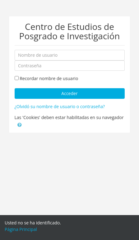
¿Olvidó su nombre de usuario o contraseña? (60, 106)
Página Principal (21, 229)
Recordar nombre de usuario (49, 78)
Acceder (69, 93)
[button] (20, 124)
